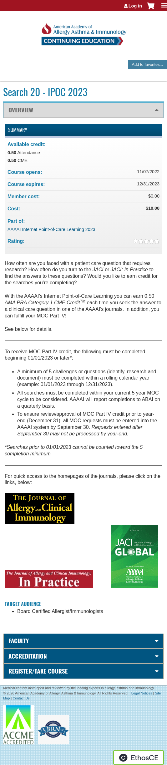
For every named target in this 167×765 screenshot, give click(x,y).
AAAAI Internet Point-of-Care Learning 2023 (51, 229)
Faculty (18, 640)
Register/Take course (38, 670)
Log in (135, 6)
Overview (20, 109)
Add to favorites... (147, 64)
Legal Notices (141, 693)
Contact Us (21, 698)
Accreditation (27, 655)
